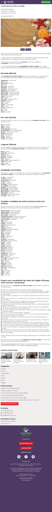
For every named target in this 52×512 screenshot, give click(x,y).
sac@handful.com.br (8, 415)
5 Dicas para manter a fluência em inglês (14, 397)
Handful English (9, 344)
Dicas (22, 49)
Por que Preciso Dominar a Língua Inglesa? (14, 393)
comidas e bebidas (38, 206)
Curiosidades (5, 373)
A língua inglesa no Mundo (9, 390)
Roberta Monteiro (8, 9)
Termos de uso (5, 423)
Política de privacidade (8, 421)
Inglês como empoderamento (10, 388)
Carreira (3, 368)
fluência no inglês (32, 345)
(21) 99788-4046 (7, 410)
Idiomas (28, 49)
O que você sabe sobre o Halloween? (12, 395)
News (2, 380)
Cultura (3, 371)
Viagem (3, 382)
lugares (8, 147)
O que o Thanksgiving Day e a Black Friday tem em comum (20, 400)
